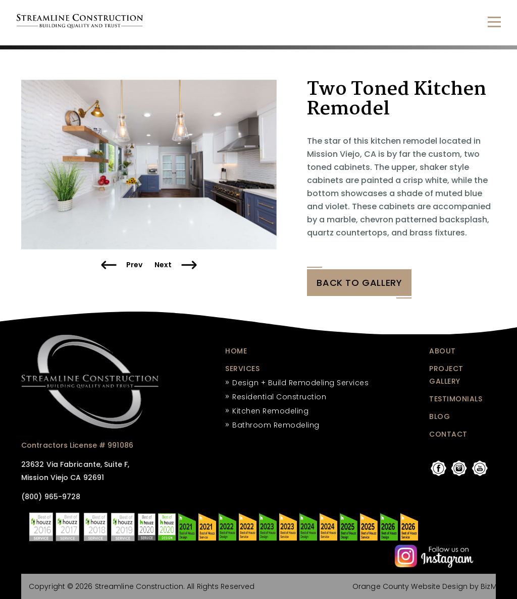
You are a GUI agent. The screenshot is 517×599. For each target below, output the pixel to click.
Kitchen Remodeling (270, 411)
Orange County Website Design (410, 586)
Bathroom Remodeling (276, 425)
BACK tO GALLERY (359, 283)
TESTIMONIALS (455, 399)
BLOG (439, 416)
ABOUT (442, 351)
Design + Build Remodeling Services (300, 383)
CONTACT (448, 434)
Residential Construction (279, 397)
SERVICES (242, 369)
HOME (236, 351)
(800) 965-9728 (50, 497)
